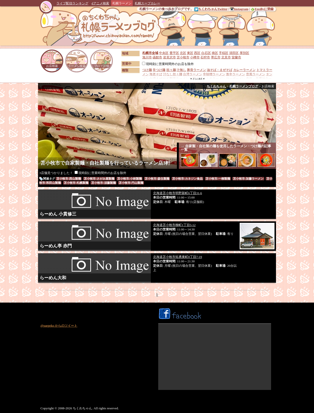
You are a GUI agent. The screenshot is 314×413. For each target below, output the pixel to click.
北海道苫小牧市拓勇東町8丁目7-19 (177, 257)
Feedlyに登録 (262, 9)
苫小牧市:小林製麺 (129, 178)
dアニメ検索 (100, 3)
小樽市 (195, 57)
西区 (197, 53)
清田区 (234, 53)
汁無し (181, 70)
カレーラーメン (244, 70)
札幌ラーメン (121, 3)
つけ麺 (147, 70)
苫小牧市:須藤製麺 (103, 183)
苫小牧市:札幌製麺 (76, 183)
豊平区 (174, 53)
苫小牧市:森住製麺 (157, 178)
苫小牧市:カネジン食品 (187, 178)
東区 (190, 53)
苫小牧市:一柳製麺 (218, 178)
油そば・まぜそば (219, 70)
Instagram (239, 9)
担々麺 (171, 70)
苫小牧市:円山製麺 (131, 183)
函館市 (157, 57)
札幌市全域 (150, 53)
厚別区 (244, 53)
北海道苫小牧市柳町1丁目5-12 (174, 225)
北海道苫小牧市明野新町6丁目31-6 (177, 193)
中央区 (164, 53)
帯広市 (216, 57)
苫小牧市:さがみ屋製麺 (99, 178)
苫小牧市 (183, 57)
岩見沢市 (169, 57)
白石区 (206, 53)
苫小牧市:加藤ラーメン (248, 178)
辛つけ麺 (159, 70)
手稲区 (223, 53)
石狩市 (205, 57)
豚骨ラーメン (196, 70)
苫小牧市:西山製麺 (68, 178)
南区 (215, 53)
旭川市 (147, 57)
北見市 (226, 57)
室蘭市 (236, 57)
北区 (183, 53)
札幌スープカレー (147, 3)
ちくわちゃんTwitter (211, 9)
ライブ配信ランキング (72, 3)
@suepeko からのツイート (58, 325)
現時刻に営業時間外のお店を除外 (168, 64)
